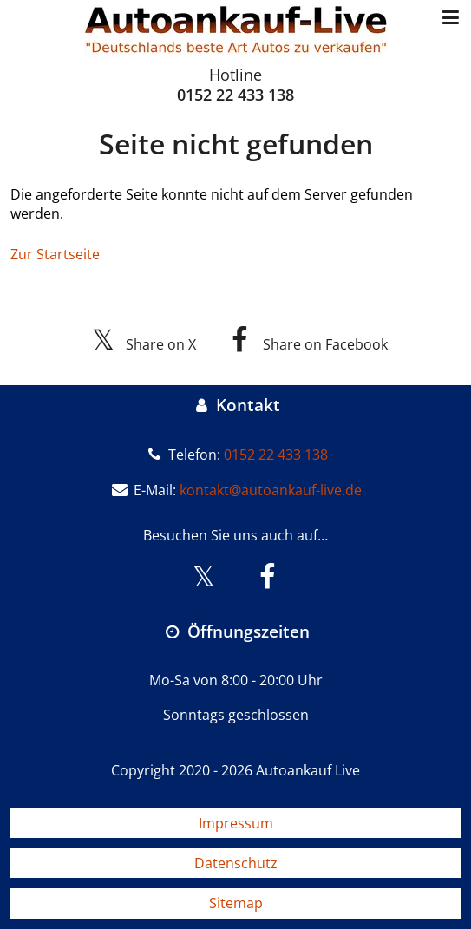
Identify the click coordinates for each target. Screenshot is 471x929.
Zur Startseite (55, 254)
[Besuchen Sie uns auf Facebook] (267, 577)
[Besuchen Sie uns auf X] (204, 577)
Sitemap (236, 903)
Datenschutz (236, 863)
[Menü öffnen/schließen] (450, 18)
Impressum (236, 823)
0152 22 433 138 (235, 94)
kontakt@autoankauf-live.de (271, 490)
